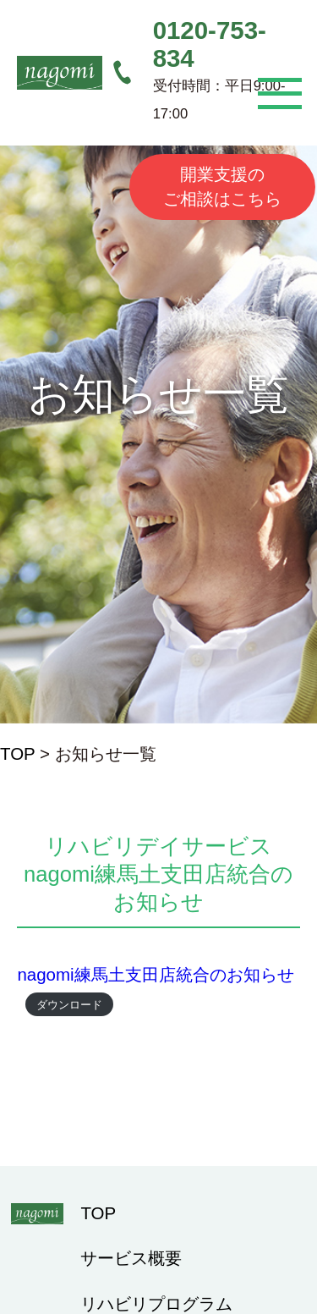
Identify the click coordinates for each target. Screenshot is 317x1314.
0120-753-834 (209, 44)
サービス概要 (131, 1257)
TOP (17, 753)
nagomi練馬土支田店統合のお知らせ (155, 974)
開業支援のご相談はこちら (222, 186)
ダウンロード (69, 1004)
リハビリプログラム (156, 1303)
